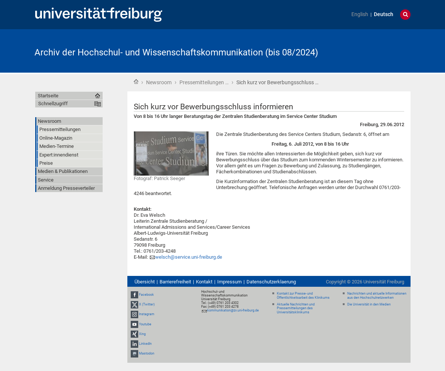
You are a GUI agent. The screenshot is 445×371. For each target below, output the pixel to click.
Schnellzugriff (53, 103)
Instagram (146, 314)
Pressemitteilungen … (203, 82)
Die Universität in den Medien (369, 304)
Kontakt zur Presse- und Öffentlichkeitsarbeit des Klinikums (303, 295)
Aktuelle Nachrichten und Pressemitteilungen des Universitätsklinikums (296, 308)
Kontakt (204, 282)
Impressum (229, 282)
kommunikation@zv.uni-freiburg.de (233, 310)
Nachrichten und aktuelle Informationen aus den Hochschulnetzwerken (376, 295)
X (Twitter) (147, 304)
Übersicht (144, 282)
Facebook (146, 295)
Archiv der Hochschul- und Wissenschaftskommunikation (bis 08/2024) (176, 52)
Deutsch (383, 14)
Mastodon (146, 353)
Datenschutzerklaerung (271, 282)
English (359, 14)
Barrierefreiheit (175, 282)
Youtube (145, 324)
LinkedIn (145, 344)
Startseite (136, 81)
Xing (142, 334)
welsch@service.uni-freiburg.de (188, 257)
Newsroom (159, 82)
